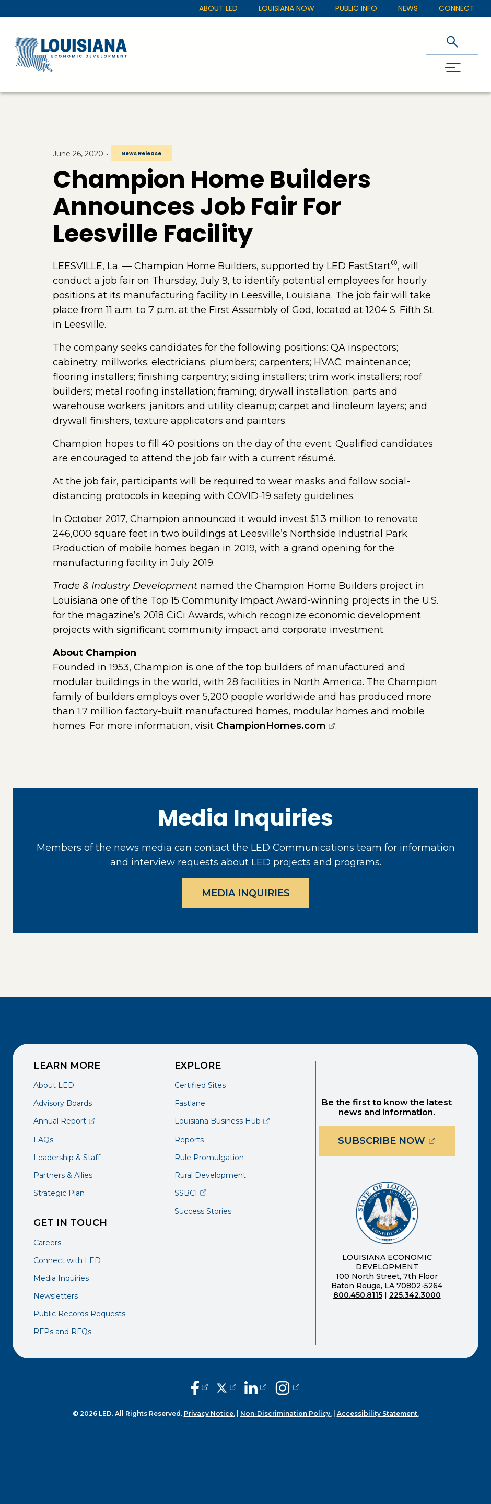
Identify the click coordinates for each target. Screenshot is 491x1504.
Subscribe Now (396, 1141)
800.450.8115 (357, 1295)
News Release (141, 153)
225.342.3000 (415, 1295)
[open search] (452, 41)
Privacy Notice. (209, 1413)
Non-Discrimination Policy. (286, 1413)
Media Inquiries (246, 893)
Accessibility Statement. (378, 1413)
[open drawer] (452, 67)
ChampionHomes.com (275, 726)
